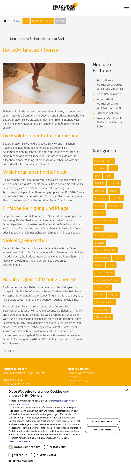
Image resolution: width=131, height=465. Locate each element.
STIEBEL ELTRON (104, 272)
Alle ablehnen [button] (102, 429)
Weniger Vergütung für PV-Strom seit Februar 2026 (110, 122)
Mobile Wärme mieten (82, 372)
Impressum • (15, 404)
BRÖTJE (99, 183)
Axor (113, 168)
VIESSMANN (101, 309)
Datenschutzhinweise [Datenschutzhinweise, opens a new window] (19, 441)
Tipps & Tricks (102, 287)
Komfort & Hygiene (42, 21)
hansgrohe (115, 205)
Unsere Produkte (79, 381)
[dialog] (65, 425)
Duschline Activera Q (109, 113)
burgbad (114, 183)
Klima (98, 228)
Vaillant (99, 295)
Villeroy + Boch (103, 317)
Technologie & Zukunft (107, 280)
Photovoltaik (102, 257)
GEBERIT (117, 198)
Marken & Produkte (105, 250)
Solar (111, 265)
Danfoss (99, 190)
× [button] (127, 390)
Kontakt (26, 404)
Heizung (99, 213)
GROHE (99, 205)
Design (113, 190)
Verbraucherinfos (104, 302)
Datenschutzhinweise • (65, 400)
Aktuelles (100, 168)
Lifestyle (60, 21)
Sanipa (99, 265)
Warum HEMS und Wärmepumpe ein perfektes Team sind (109, 103)
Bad (26, 21)
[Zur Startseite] (65, 7)
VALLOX (113, 295)
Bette (108, 176)
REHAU (118, 257)
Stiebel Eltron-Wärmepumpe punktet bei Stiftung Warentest (110, 84)
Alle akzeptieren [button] (102, 421)
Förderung (100, 198)
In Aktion (74, 377)
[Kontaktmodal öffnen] (5, 7)
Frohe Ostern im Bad (109, 94)
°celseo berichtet (104, 161)
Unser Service (77, 385)
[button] (126, 7)
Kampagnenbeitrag (105, 220)
